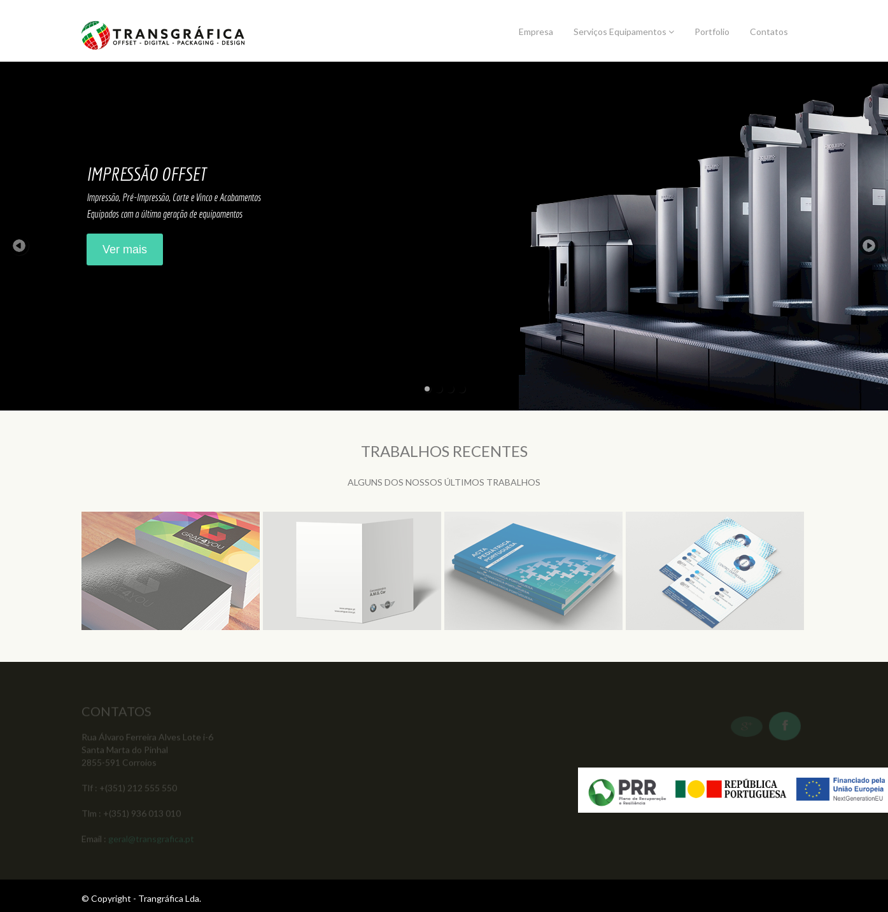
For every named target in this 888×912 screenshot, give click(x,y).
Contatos (769, 31)
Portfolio (711, 31)
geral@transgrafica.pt (151, 839)
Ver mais (124, 249)
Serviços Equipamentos (624, 31)
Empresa (536, 31)
